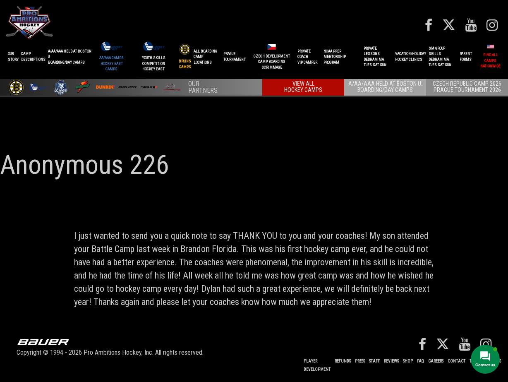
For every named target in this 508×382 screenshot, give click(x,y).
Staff (374, 361)
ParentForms (466, 57)
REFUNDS (343, 361)
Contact (456, 361)
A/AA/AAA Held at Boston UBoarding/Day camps (69, 57)
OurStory (13, 57)
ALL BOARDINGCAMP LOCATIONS (205, 57)
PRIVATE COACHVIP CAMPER (307, 57)
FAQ (420, 361)
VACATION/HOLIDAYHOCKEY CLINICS (410, 57)
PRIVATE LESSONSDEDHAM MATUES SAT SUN (375, 56)
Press (360, 361)
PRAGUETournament (234, 57)
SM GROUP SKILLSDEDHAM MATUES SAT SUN (440, 56)
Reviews (391, 361)
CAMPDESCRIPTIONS (33, 57)
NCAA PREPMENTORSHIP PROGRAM (334, 57)
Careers (435, 361)
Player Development (317, 365)
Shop (408, 361)
